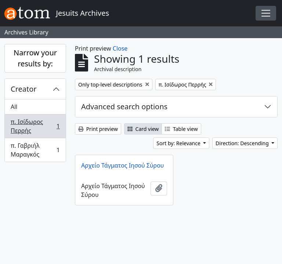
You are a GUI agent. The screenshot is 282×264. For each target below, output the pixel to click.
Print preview (98, 128)
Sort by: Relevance (179, 143)
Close (120, 48)
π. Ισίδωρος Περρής (35, 126)
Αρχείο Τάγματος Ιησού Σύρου (122, 165)
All (14, 107)
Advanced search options (124, 106)
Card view (143, 128)
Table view (181, 128)
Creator (24, 89)
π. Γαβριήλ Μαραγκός (35, 150)
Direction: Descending (243, 143)
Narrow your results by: (35, 58)
